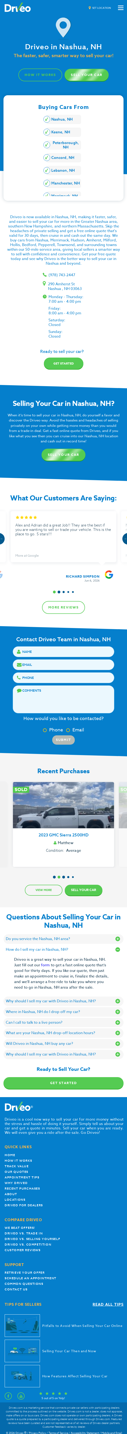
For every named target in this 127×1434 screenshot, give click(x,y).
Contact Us (16, 1289)
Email (75, 730)
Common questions (24, 1284)
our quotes (16, 1172)
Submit (63, 739)
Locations (15, 1199)
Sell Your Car (86, 74)
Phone (53, 730)
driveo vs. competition (28, 1244)
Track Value (17, 1166)
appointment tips (22, 1177)
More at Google (27, 555)
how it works (40, 74)
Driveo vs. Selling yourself (32, 1239)
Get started (63, 363)
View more (44, 890)
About (11, 1194)
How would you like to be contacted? (63, 718)
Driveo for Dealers (24, 1205)
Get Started (63, 1083)
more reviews (63, 607)
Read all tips (108, 1304)
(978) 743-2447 (62, 275)
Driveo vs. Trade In (24, 1233)
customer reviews (23, 1250)
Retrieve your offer (25, 1272)
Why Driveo (16, 1183)
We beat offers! (20, 1228)
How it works (18, 1160)
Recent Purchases (22, 1188)
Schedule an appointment (30, 1278)
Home (10, 1155)
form (46, 965)
